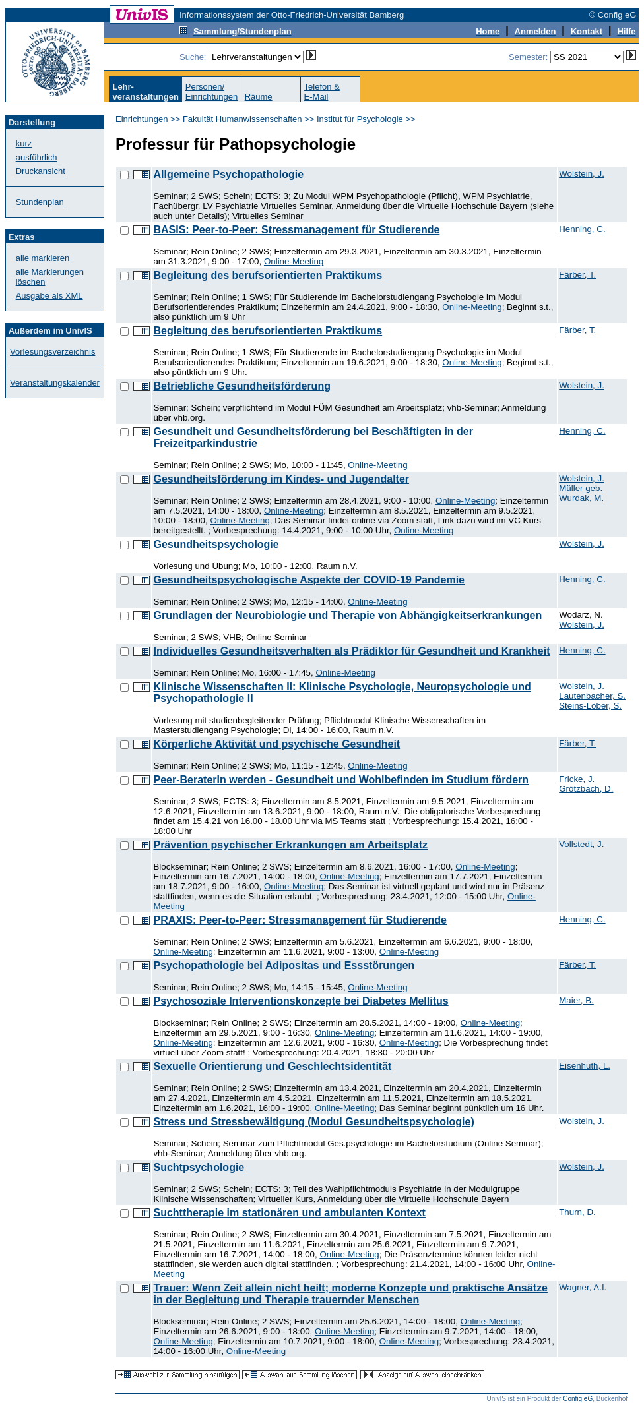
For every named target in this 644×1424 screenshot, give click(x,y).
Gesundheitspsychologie (215, 544)
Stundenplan (40, 202)
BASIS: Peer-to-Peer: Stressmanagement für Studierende (296, 229)
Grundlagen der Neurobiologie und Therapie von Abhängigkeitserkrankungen (347, 615)
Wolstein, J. (581, 174)
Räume (259, 97)
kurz (24, 143)
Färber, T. (577, 275)
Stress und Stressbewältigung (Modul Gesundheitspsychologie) (313, 1121)
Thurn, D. (577, 1212)
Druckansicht (40, 171)
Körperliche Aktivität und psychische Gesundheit (276, 744)
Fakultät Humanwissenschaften (242, 119)
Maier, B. (576, 1000)
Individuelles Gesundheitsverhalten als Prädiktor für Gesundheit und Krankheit (351, 651)
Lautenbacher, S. (592, 696)
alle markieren (43, 258)
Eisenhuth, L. (584, 1066)
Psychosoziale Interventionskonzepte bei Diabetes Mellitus (300, 1001)
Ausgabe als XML (49, 296)
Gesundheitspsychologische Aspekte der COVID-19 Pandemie (309, 579)
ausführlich (36, 157)
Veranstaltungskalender (55, 383)
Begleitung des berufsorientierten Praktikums (267, 275)
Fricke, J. (577, 779)
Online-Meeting (293, 261)
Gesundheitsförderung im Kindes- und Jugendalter (281, 479)
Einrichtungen (141, 119)
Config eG (578, 1398)
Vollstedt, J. (581, 844)
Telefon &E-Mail (322, 92)
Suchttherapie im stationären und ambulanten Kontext (289, 1212)
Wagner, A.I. (582, 1287)
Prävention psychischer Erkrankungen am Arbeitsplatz (290, 844)
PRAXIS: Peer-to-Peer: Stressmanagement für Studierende (300, 920)
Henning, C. (582, 229)
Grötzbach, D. (586, 789)
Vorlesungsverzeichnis (52, 352)
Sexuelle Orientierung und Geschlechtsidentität (272, 1066)
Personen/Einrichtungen (211, 92)
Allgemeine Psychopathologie (228, 174)
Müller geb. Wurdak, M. (581, 493)
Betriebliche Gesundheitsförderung (241, 386)
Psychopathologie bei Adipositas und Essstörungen (283, 965)
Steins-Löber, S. (590, 706)
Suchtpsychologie (198, 1167)
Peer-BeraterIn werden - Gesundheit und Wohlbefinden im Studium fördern (341, 779)
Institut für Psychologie (360, 119)
